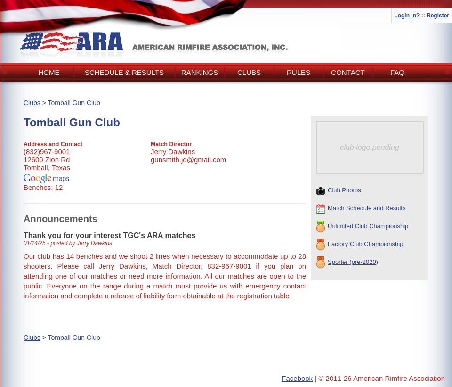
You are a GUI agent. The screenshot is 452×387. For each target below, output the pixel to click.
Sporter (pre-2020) (347, 262)
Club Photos (338, 191)
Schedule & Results (124, 72)
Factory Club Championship (359, 245)
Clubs (249, 72)
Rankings (199, 72)
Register (438, 15)
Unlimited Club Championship (362, 227)
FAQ (397, 72)
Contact (347, 72)
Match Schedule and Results (360, 209)
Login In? (407, 15)
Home (49, 72)
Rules (298, 72)
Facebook (297, 378)
